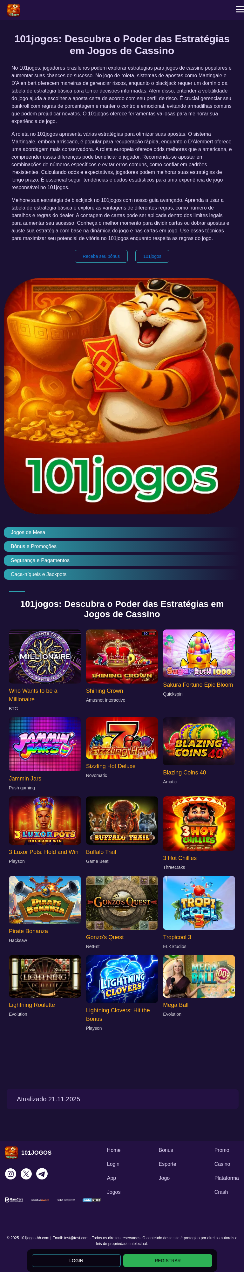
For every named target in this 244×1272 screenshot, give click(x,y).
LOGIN (76, 1260)
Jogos (114, 1192)
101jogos (152, 256)
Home (114, 1150)
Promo (221, 1150)
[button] (240, 9)
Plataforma (226, 1178)
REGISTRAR (168, 1260)
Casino (222, 1164)
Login (113, 1164)
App (111, 1178)
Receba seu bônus (101, 256)
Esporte (167, 1164)
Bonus (166, 1150)
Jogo (164, 1178)
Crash (221, 1192)
